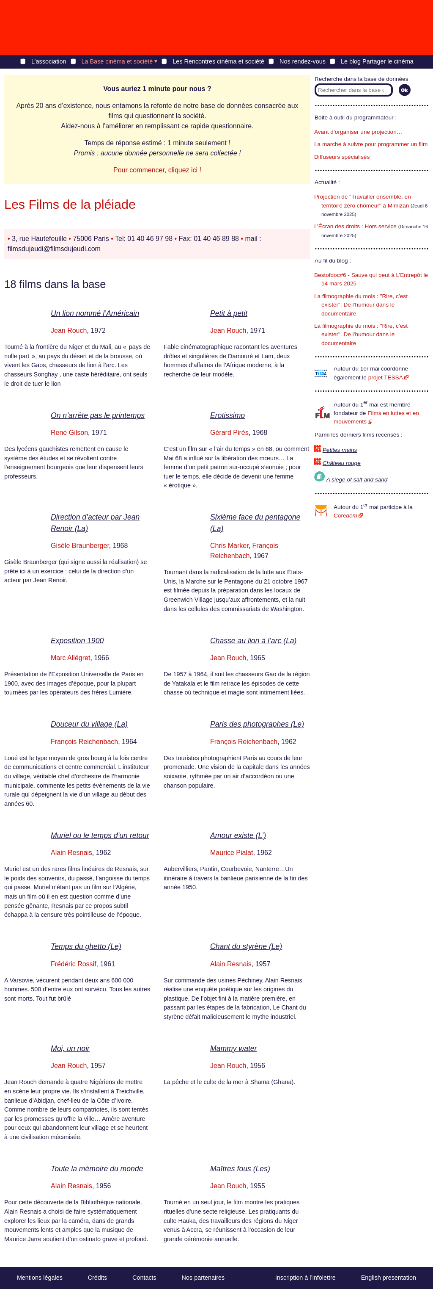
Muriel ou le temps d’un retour (100, 835)
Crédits (97, 1277)
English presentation (388, 1277)
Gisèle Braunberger (80, 545)
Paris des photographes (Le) (257, 724)
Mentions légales (40, 1277)
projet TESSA (385, 377)
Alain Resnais (71, 852)
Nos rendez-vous (303, 61)
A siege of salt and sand (357, 479)
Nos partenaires (203, 1277)
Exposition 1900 (77, 640)
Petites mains (340, 450)
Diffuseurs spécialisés (342, 157)
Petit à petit (228, 313)
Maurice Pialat (231, 852)
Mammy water (233, 1048)
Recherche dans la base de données (361, 79)
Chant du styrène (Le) (246, 946)
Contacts (144, 1277)
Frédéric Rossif (73, 964)
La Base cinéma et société (117, 61)
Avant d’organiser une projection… (358, 132)
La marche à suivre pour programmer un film (371, 144)
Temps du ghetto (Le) (86, 946)
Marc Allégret (70, 657)
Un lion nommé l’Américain (95, 313)
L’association (48, 61)
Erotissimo (227, 415)
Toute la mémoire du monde (97, 1169)
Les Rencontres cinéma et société (218, 61)
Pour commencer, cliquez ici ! (157, 170)
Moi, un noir (70, 1048)
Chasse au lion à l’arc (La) (253, 640)
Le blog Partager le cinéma (377, 61)
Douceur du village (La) (89, 724)
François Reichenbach (84, 741)
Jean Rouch (69, 330)
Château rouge (342, 463)
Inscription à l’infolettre (305, 1277)
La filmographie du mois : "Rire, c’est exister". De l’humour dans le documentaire (361, 305)
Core (345, 515)
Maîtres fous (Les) (240, 1169)
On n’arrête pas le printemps (98, 415)
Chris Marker (229, 545)
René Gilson (69, 432)
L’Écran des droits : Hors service (355, 226)
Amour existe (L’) (238, 835)
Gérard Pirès (229, 432)
